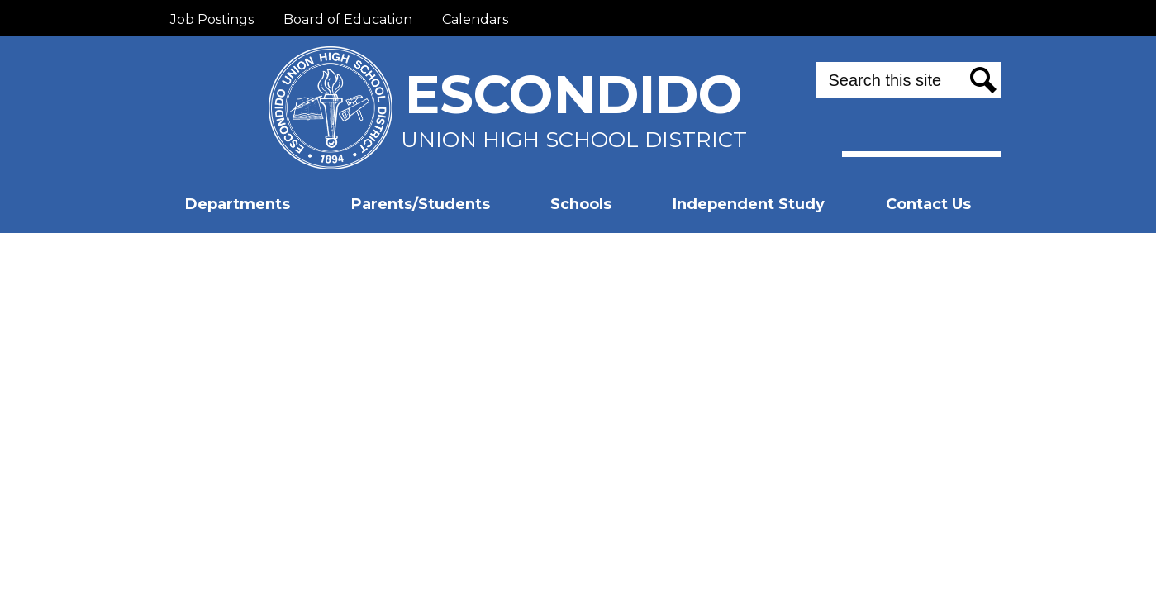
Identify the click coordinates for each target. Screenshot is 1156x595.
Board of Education (347, 19)
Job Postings (212, 19)
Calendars (475, 19)
